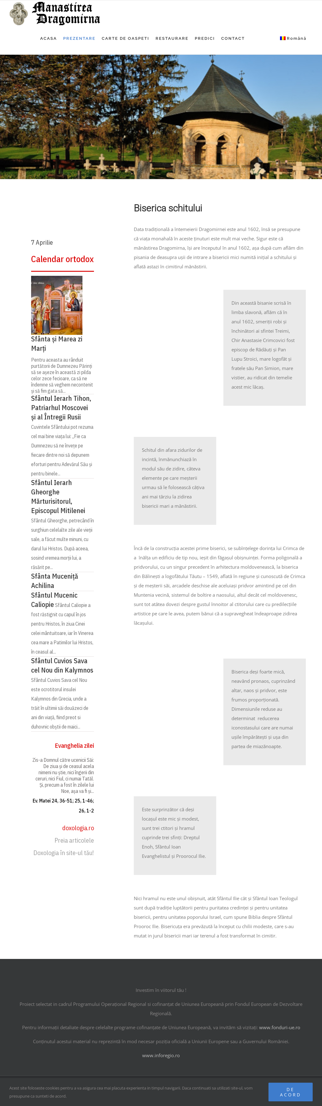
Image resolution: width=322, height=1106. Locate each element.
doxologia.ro (78, 828)
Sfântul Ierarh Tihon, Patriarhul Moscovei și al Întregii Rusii (61, 407)
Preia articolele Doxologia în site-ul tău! (63, 846)
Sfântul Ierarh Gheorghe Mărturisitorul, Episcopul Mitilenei (58, 496)
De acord (290, 1092)
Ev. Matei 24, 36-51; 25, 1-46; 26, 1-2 (63, 806)
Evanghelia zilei (74, 745)
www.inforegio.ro (161, 1055)
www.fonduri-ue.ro (279, 1027)
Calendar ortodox (62, 259)
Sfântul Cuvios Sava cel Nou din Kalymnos (62, 665)
